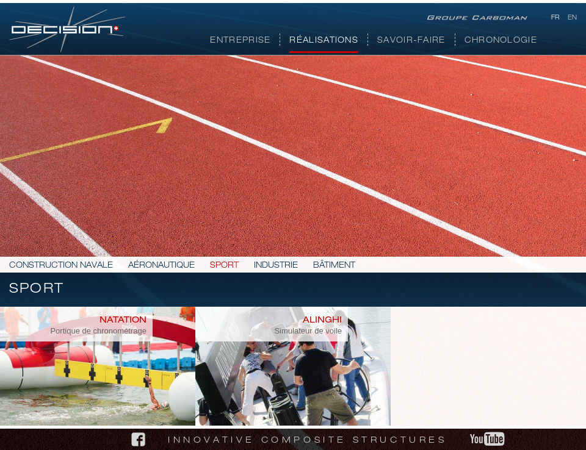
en (572, 18)
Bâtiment (334, 266)
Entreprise (240, 41)
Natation (122, 320)
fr (555, 18)
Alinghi (322, 320)
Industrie (276, 266)
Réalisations (323, 41)
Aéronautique (161, 266)
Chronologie (501, 41)
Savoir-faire (411, 41)
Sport (224, 266)
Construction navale (61, 266)
